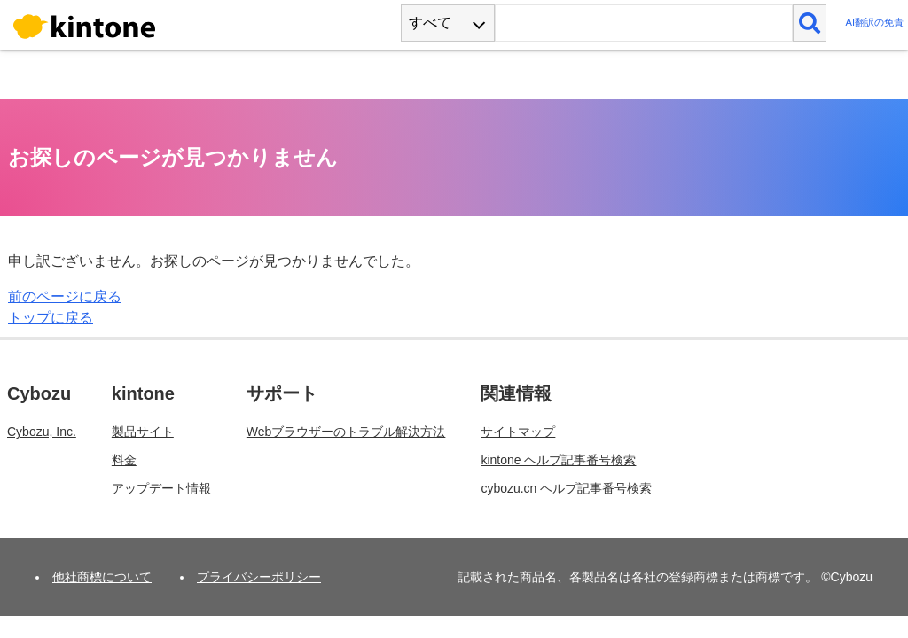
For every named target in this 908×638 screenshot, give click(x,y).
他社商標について (102, 577)
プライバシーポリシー (259, 577)
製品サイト (143, 431)
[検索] (810, 23)
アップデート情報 (161, 488)
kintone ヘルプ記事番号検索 (558, 460)
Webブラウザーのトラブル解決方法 (346, 431)
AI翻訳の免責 (874, 22)
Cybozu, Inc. (41, 431)
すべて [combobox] (430, 22)
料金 (124, 460)
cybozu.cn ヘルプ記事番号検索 (566, 488)
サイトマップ (518, 431)
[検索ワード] (643, 23)
